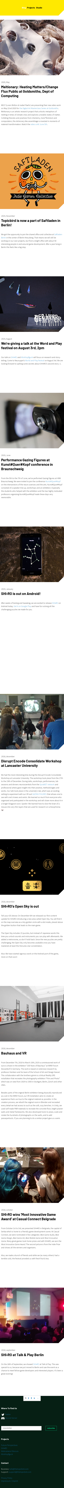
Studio (39, 7)
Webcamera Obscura (9, 1451)
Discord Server (9, 1418)
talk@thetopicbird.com (18, 1469)
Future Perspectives (9, 1445)
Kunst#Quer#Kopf (53, 481)
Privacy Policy (6, 1478)
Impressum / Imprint (9, 1481)
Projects (31, 7)
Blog (24, 7)
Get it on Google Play (22, 606)
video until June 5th (39, 124)
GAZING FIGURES (39, 794)
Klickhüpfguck (27, 357)
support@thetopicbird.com (20, 1472)
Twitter (6, 1414)
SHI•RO (14, 357)
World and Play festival (34, 360)
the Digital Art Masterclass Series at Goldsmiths (38, 108)
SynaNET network (47, 784)
